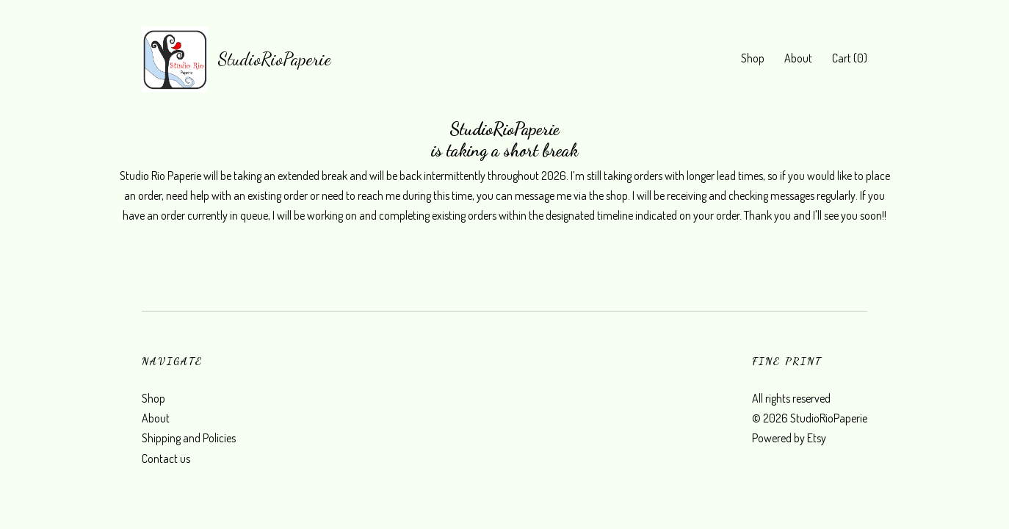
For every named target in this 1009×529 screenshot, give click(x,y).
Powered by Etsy (789, 438)
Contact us (166, 458)
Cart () (849, 58)
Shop (752, 58)
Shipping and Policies (189, 438)
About (798, 58)
